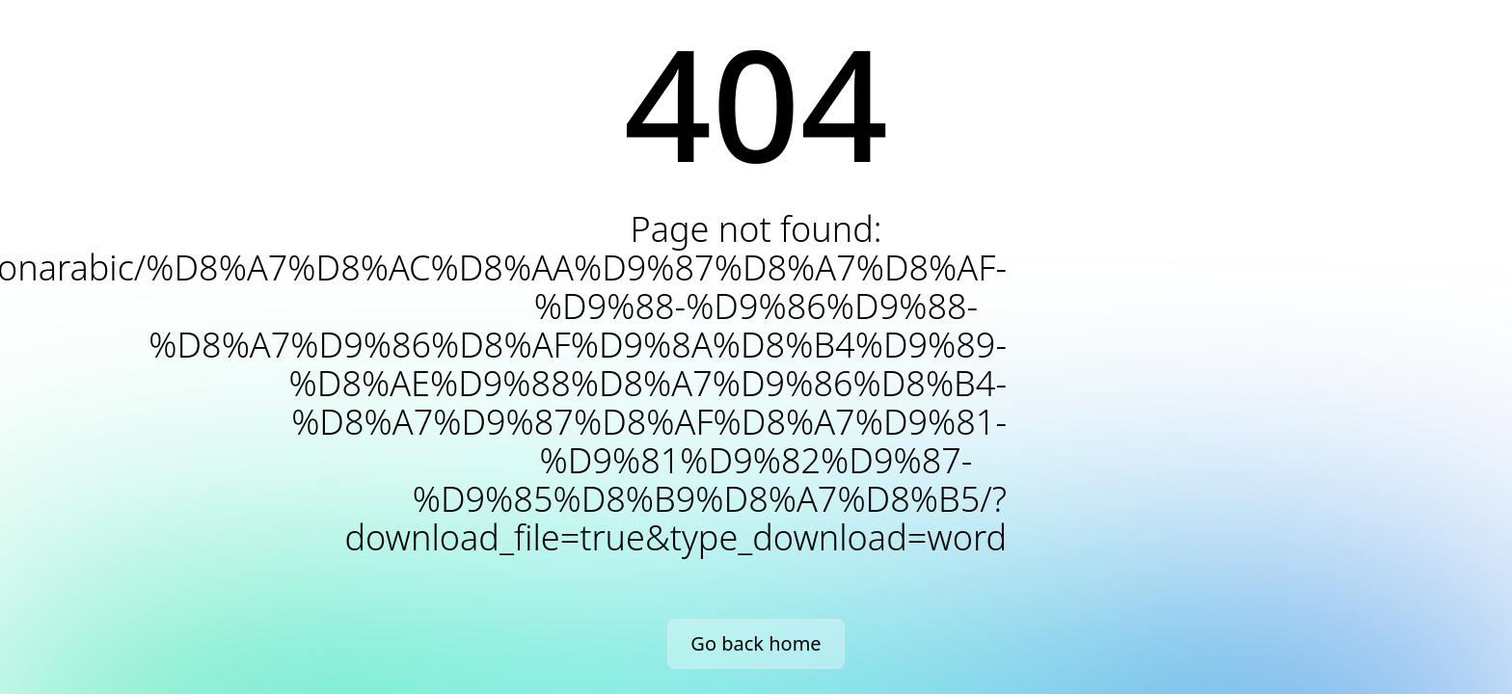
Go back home (755, 643)
